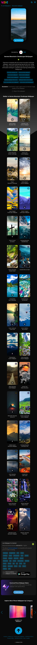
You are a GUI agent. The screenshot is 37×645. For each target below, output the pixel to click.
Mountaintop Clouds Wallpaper (12, 358)
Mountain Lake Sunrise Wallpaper (25, 124)
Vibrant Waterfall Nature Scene (24, 504)
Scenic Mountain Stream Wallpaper (25, 358)
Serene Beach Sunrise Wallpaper (25, 182)
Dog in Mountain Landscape (12, 182)
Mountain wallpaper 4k (12, 72)
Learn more (18, 592)
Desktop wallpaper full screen (11, 79)
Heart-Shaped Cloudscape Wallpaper (12, 212)
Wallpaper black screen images (25, 79)
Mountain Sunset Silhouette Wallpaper (12, 533)
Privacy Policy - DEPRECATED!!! (14, 638)
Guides (28, 638)
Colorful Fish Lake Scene (25, 475)
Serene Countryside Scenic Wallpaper (24, 416)
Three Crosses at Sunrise (12, 241)
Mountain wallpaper (17, 6)
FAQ (24, 638)
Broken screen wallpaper (13, 77)
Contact (5, 636)
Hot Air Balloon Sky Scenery (24, 328)
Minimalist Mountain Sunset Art (12, 416)
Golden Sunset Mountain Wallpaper (12, 445)
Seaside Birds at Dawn (25, 269)
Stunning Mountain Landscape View (24, 445)
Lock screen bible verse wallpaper (11, 82)
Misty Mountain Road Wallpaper (12, 387)
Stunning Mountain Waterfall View (24, 241)
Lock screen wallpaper (12, 75)
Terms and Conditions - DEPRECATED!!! (23, 636)
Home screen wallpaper (24, 75)
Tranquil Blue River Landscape (12, 299)
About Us (10, 636)
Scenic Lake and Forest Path (12, 328)
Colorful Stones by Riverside (24, 299)
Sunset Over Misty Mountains (24, 387)
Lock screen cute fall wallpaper (26, 82)
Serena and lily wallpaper (24, 72)
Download (18, 40)
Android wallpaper (13, 548)
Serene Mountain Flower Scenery (12, 504)
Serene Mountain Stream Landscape (12, 153)
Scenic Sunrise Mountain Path (12, 124)
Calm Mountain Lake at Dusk (12, 475)
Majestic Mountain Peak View (25, 533)
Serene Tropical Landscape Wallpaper (24, 212)
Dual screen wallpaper (24, 77)
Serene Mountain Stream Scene (12, 270)
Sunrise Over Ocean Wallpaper (24, 153)
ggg (22, 52)
